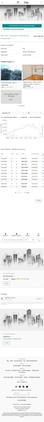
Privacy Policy (16, 404)
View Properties (7, 339)
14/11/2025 (4, 167)
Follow (6, 283)
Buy (8, 360)
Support (22, 380)
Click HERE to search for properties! (13, 29)
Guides (25, 377)
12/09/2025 (4, 183)
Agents (22, 363)
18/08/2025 (4, 186)
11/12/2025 (4, 161)
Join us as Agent (26, 365)
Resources (22, 375)
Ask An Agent (18, 377)
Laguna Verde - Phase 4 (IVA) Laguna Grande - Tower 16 (32, 83)
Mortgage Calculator (34, 377)
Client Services (22, 359)
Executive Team (16, 370)
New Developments (31, 360)
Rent (11, 360)
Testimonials (35, 370)
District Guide (17, 339)
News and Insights (9, 377)
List (24, 360)
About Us (22, 368)
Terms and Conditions (26, 404)
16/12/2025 (4, 158)
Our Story (8, 370)
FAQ (18, 382)
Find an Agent (17, 365)
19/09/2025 (4, 179)
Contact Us (24, 382)
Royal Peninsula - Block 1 (9, 83)
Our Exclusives (18, 360)
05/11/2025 (4, 176)
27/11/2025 (4, 164)
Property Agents (26, 370)
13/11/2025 (4, 173)
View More (22, 106)
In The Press (22, 372)
